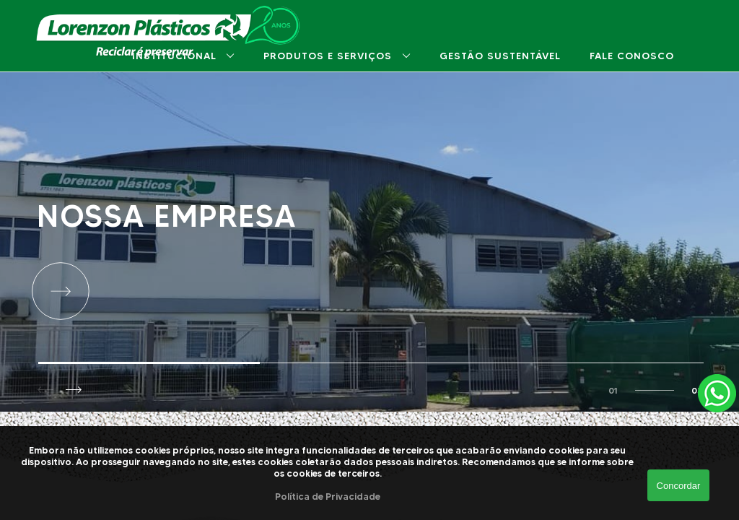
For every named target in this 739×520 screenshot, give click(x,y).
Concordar (679, 485)
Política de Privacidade (327, 496)
